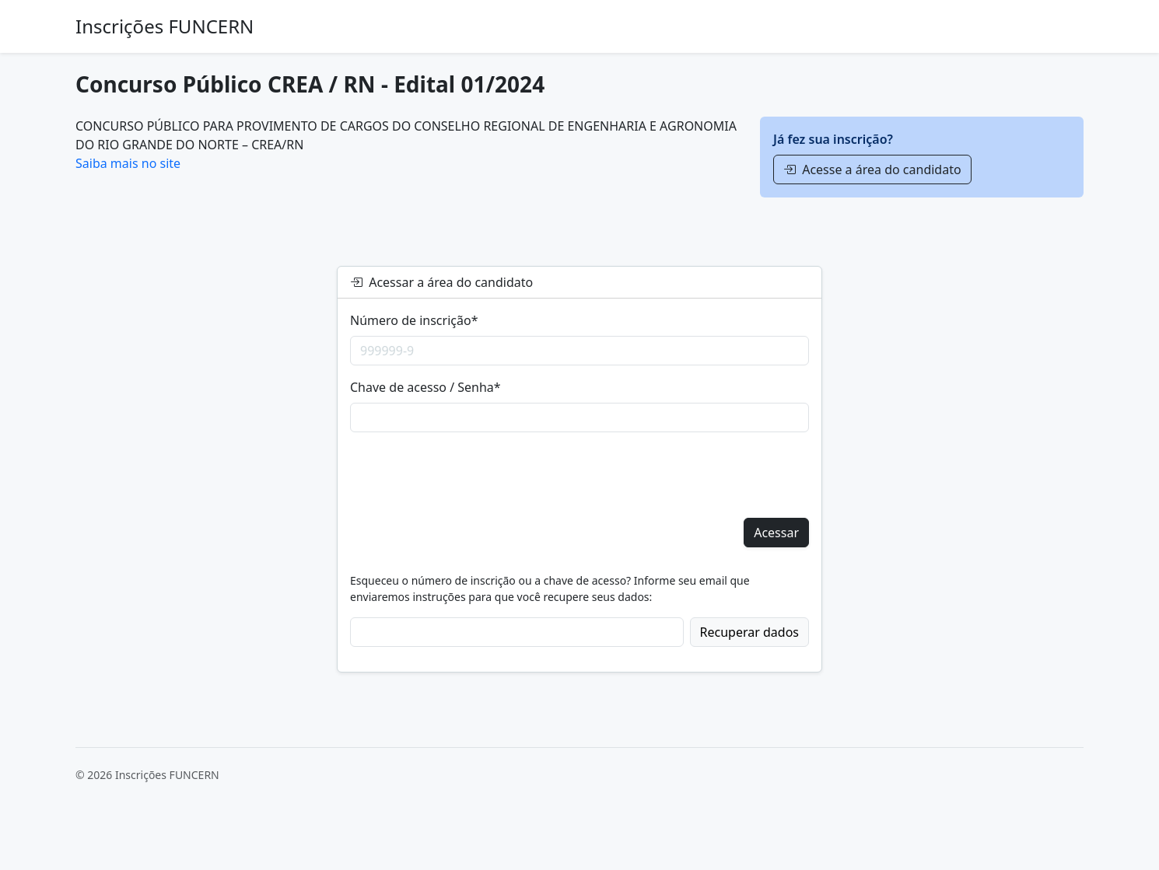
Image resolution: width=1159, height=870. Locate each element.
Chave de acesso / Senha (425, 387)
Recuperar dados (749, 632)
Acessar (776, 532)
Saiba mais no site (127, 163)
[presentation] (468, 475)
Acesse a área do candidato (872, 169)
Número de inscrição (414, 320)
